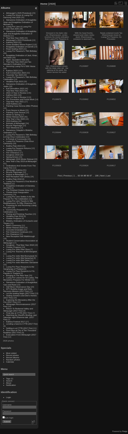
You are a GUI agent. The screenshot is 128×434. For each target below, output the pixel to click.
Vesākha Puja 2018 (14, 216)
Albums (5, 7)
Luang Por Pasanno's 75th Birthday (21, 51)
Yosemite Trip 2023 (14, 75)
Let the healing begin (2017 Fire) (20, 293)
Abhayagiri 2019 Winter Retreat (20, 159)
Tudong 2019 (12, 150)
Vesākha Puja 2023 (14, 81)
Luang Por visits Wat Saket (18, 260)
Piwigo (124, 431)
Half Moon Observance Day (18, 287)
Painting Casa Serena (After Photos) (22, 106)
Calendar (10, 362)
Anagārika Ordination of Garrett (20, 47)
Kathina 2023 (12, 70)
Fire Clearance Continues (17, 232)
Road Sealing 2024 (14, 49)
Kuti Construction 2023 (16, 73)
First (60, 175)
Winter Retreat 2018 (15, 227)
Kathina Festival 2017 (15, 322)
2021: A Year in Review (16, 97)
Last (108, 175)
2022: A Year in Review (16, 93)
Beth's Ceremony (13, 225)
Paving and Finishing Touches (19, 214)
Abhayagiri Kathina (14, 170)
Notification (11, 385)
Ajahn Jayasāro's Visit (15, 60)
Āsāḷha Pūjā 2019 (14, 146)
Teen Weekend (12, 128)
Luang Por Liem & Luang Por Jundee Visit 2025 (17, 27)
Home (44, 3)
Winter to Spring (13, 114)
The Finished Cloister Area (17, 190)
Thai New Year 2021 (15, 101)
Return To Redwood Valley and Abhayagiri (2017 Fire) (18, 309)
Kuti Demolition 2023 (15, 88)
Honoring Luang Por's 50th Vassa (20, 66)
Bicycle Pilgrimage (14, 125)
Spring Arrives (12, 157)
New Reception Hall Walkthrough (20, 236)
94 (82, 175)
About (8, 383)
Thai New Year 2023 (15, 91)
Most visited (11, 353)
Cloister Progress (13, 218)
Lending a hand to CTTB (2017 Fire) (22, 324)
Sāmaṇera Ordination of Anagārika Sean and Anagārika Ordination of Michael (19, 22)
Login (8, 397)
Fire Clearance (12, 152)
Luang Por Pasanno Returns (18, 148)
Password (6, 411)
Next (102, 175)
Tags (8, 378)
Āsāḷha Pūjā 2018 (14, 179)
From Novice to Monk (15, 110)
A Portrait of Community (16, 139)
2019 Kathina (12, 121)
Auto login (7, 418)
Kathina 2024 (12, 42)
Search (9, 381)
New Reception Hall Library (18, 176)
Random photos (13, 360)
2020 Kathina (12, 104)
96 (88, 175)
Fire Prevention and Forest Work (20, 99)
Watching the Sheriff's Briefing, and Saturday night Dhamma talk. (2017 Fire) (20, 317)
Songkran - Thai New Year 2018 (20, 245)
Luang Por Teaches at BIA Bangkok (21, 251)
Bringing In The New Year (17, 275)
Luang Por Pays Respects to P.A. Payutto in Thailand (19, 272)
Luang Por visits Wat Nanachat (19, 258)
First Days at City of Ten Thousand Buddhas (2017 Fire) (19, 331)
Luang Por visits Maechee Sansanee (22, 262)
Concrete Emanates (15, 230)
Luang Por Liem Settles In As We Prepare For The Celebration (19, 197)
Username (7, 405)
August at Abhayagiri (15, 174)
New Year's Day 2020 (15, 119)
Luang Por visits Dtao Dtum (18, 249)
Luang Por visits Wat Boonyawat (20, 256)
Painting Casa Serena (15, 112)
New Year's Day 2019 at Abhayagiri (21, 161)
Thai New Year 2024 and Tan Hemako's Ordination (17, 63)
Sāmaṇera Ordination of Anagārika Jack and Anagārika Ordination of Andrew (19, 33)
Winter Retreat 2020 (15, 117)
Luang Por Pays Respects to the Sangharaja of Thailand (18, 268)
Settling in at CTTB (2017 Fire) (19, 328)
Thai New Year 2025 (15, 38)
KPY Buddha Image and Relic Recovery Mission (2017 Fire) (17, 290)
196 (96, 175)
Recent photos (12, 355)
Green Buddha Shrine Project (19, 44)
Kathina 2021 (12, 95)
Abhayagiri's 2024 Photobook (19, 40)
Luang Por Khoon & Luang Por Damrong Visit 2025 (18, 16)
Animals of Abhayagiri (15, 123)
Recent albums (12, 357)
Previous (68, 175)
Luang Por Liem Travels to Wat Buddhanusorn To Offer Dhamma (18, 202)
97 (91, 175)
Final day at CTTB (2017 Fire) (19, 313)
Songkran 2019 (13, 155)
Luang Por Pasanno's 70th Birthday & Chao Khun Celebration (20, 136)
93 (79, 175)
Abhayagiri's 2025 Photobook (19, 13)
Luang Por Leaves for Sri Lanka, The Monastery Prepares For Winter (20, 279)
